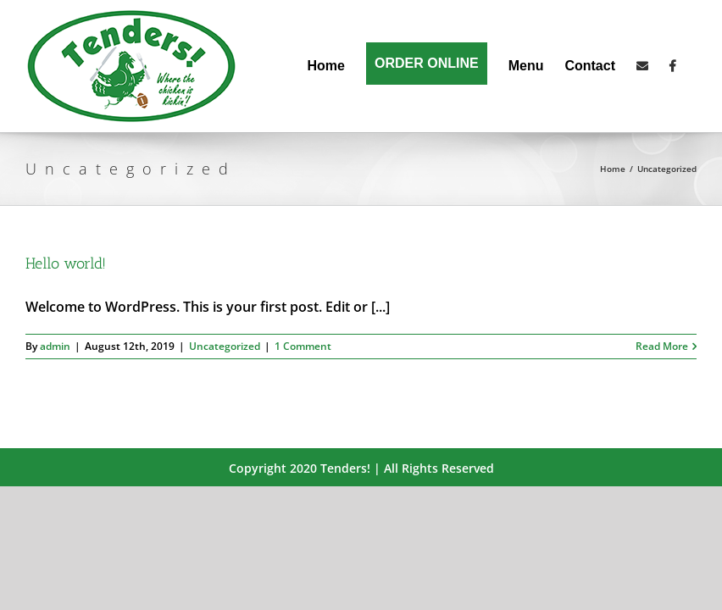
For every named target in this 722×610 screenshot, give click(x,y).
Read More (662, 346)
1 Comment (303, 346)
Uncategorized (224, 346)
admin (55, 346)
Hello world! (65, 263)
